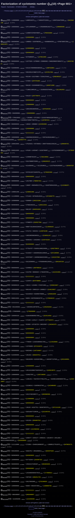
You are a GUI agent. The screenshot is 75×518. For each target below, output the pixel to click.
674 (25, 11)
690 (68, 11)
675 (27, 11)
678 (35, 11)
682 (47, 11)
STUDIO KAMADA (21, 7)
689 (65, 11)
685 (55, 11)
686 (57, 11)
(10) (5, 20)
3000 (35, 13)
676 (30, 11)
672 (19, 11)
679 (38, 11)
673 (22, 11)
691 (70, 11)
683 (49, 11)
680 (40, 11)
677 (33, 11)
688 (62, 11)
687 (60, 11)
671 (17, 11)
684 (52, 11)
